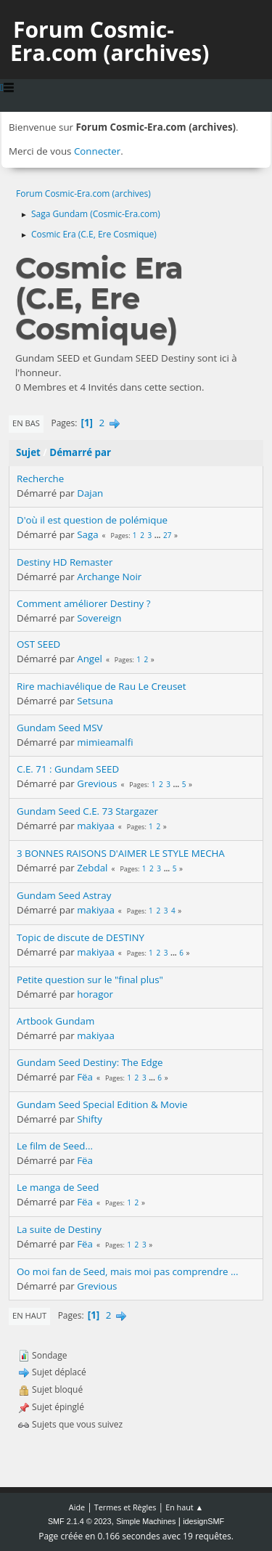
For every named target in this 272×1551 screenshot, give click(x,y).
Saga (87, 534)
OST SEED (38, 644)
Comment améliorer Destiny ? (83, 603)
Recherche (40, 478)
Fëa (85, 1076)
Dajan (90, 493)
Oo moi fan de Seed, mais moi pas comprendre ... (128, 1271)
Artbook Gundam (55, 1020)
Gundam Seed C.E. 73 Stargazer (87, 811)
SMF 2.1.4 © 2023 (80, 1521)
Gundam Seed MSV (60, 727)
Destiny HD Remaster (64, 562)
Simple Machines (146, 1521)
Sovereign (99, 617)
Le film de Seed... (55, 1145)
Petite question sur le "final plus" (90, 979)
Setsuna (95, 700)
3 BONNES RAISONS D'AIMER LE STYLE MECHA (121, 853)
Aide (77, 1507)
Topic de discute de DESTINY (80, 937)
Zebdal (92, 867)
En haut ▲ (184, 1507)
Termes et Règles (125, 1507)
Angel (89, 658)
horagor (95, 994)
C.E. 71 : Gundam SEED (68, 769)
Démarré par (80, 452)
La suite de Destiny (59, 1229)
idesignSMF (203, 1521)
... (158, 535)
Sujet (28, 452)
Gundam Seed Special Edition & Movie (102, 1104)
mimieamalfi (105, 742)
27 (167, 535)
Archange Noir (109, 576)
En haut (29, 1315)
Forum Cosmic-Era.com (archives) (109, 41)
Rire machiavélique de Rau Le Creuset (101, 686)
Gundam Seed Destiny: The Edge (89, 1062)
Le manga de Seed (58, 1187)
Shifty (89, 1118)
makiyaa (96, 825)
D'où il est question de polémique (92, 519)
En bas (26, 423)
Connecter (97, 151)
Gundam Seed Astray (64, 895)
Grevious (97, 783)
